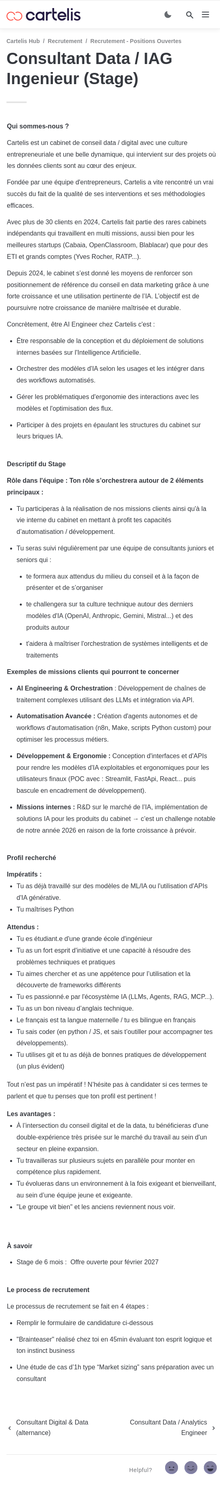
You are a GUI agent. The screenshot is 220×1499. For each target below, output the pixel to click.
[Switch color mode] (168, 14)
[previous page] (58, 1427)
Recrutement (65, 41)
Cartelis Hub (23, 41)
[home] (43, 14)
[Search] (189, 15)
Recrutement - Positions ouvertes (136, 41)
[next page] (166, 1427)
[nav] (205, 14)
